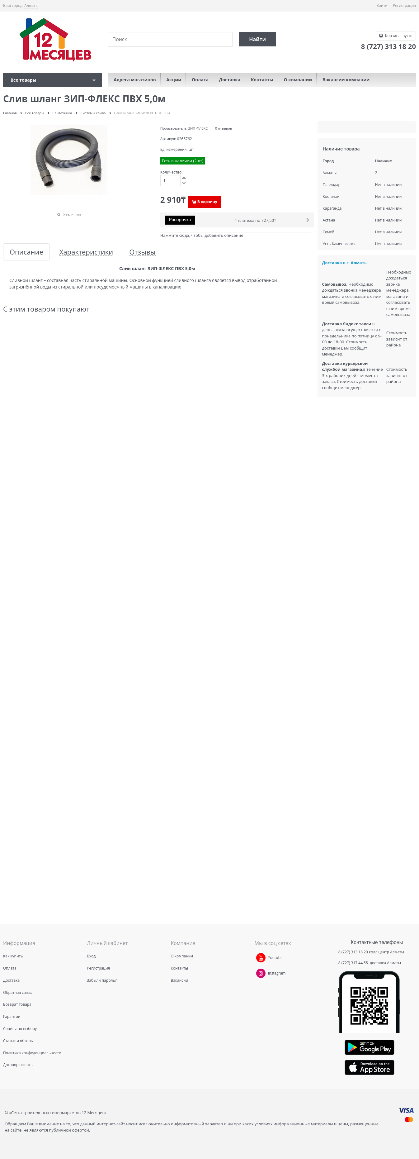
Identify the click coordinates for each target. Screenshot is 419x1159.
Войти (382, 5)
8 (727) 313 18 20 (353, 952)
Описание (26, 251)
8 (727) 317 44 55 (353, 963)
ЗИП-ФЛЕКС (198, 128)
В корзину (207, 201)
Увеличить (72, 214)
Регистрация (404, 5)
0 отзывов (223, 128)
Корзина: (398, 35)
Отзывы (142, 251)
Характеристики (86, 251)
